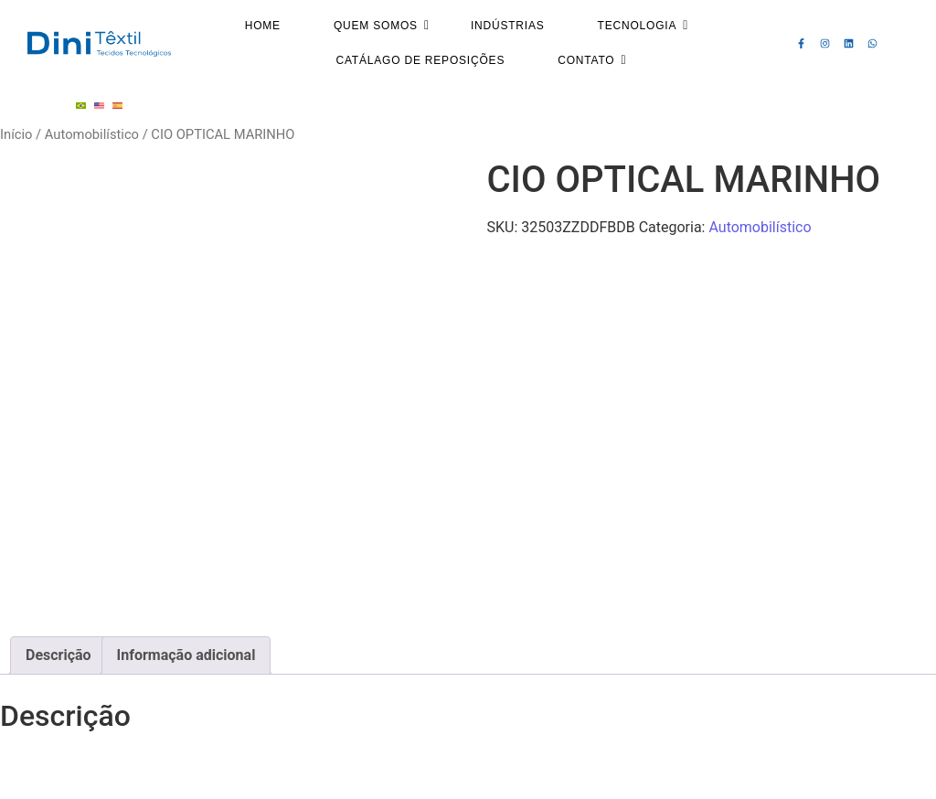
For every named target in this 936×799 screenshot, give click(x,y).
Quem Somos (382, 25)
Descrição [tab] (58, 655)
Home (263, 25)
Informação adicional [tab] (186, 655)
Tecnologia (643, 25)
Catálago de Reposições (420, 60)
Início (16, 134)
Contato (592, 60)
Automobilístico (92, 134)
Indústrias (508, 25)
